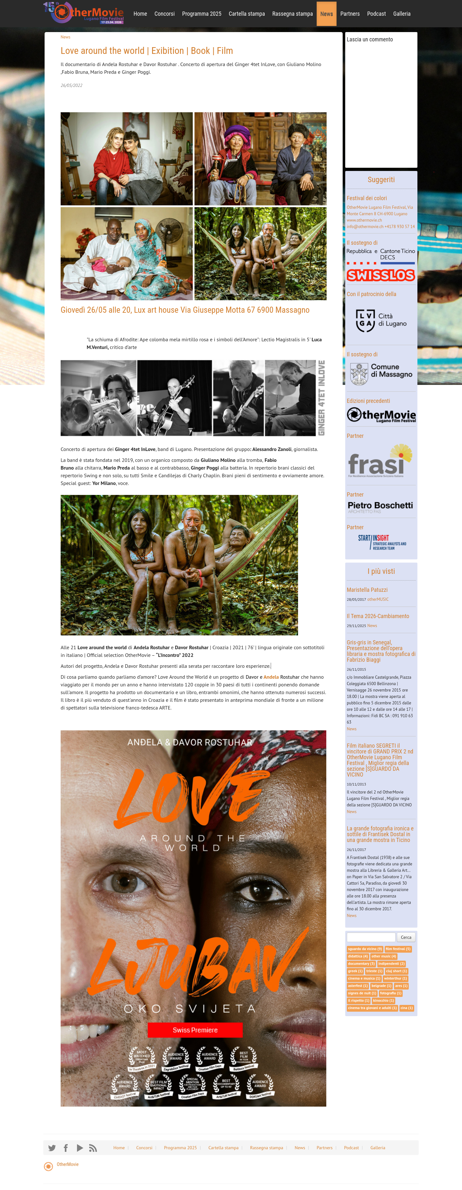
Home (140, 13)
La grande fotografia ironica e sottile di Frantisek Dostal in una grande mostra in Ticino (380, 834)
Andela (271, 677)
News (326, 13)
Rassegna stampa (292, 13)
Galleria (402, 13)
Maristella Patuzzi (367, 589)
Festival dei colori (367, 198)
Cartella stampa (247, 13)
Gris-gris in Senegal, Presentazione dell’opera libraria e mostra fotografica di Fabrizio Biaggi (381, 651)
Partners (350, 13)
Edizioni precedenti (368, 400)
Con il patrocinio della (371, 294)
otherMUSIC (378, 599)
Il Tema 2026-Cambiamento (378, 616)
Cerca (406, 937)
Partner (355, 435)
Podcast (376, 13)
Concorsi (165, 13)
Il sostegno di (362, 242)
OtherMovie (68, 1164)
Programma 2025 (201, 13)
